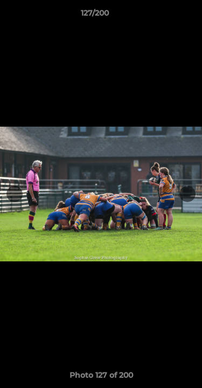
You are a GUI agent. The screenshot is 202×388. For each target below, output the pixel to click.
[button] (163, 15)
